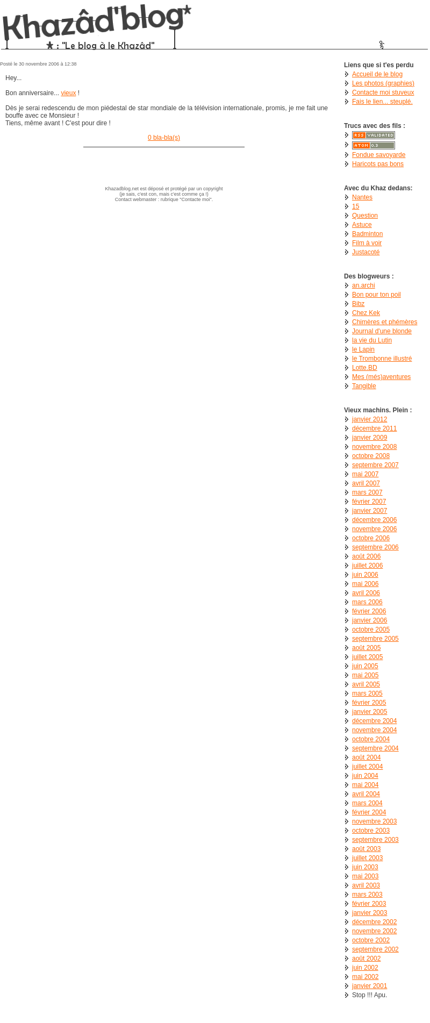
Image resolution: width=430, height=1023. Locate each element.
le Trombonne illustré (382, 358)
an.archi (363, 285)
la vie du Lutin (372, 340)
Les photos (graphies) (383, 83)
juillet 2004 (367, 766)
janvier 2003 (369, 913)
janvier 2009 (369, 437)
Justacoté (365, 252)
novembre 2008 (374, 446)
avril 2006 (366, 593)
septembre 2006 (375, 547)
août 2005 (366, 648)
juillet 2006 (367, 565)
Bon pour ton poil (376, 294)
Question (365, 215)
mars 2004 (367, 803)
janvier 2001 (369, 986)
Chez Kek (366, 313)
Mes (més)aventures (381, 377)
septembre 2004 (375, 748)
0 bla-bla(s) (164, 137)
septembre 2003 (375, 839)
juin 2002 (365, 967)
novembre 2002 (374, 931)
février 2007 (369, 501)
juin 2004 (365, 775)
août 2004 (366, 757)
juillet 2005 (367, 657)
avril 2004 (366, 794)
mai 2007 (365, 474)
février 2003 (369, 903)
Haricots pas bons (378, 164)
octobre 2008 (371, 456)
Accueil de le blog (377, 74)
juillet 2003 (367, 858)
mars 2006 (367, 602)
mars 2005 (367, 693)
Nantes (362, 197)
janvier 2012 (369, 419)
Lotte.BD (364, 367)
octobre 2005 (371, 629)
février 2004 (369, 812)
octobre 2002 (371, 940)
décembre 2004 (374, 721)
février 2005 (369, 702)
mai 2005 (365, 675)
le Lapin (363, 349)
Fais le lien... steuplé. (382, 101)
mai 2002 (365, 977)
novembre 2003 (374, 821)
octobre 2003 (371, 830)
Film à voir (367, 243)
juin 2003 (365, 867)
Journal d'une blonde (382, 331)
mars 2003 (367, 894)
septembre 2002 (375, 949)
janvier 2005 (369, 712)
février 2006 (369, 611)
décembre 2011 (374, 428)
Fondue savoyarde (378, 155)
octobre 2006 (371, 538)
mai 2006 (365, 584)
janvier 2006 (369, 620)
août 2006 (366, 556)
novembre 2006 (374, 529)
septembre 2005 (375, 638)
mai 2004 (365, 785)
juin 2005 (365, 666)
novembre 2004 (374, 730)
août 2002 (366, 958)
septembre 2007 (375, 465)
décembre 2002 (374, 922)
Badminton (367, 234)
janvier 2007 (369, 510)
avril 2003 (366, 885)
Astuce (362, 224)
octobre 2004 (371, 739)
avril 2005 (366, 684)
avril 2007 (366, 483)
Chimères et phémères (384, 322)
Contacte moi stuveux (383, 92)
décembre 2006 (374, 520)
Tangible (364, 386)
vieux (68, 93)
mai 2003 (365, 876)
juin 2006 (365, 574)
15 (355, 206)
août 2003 (366, 849)
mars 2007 (367, 492)
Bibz (358, 303)
